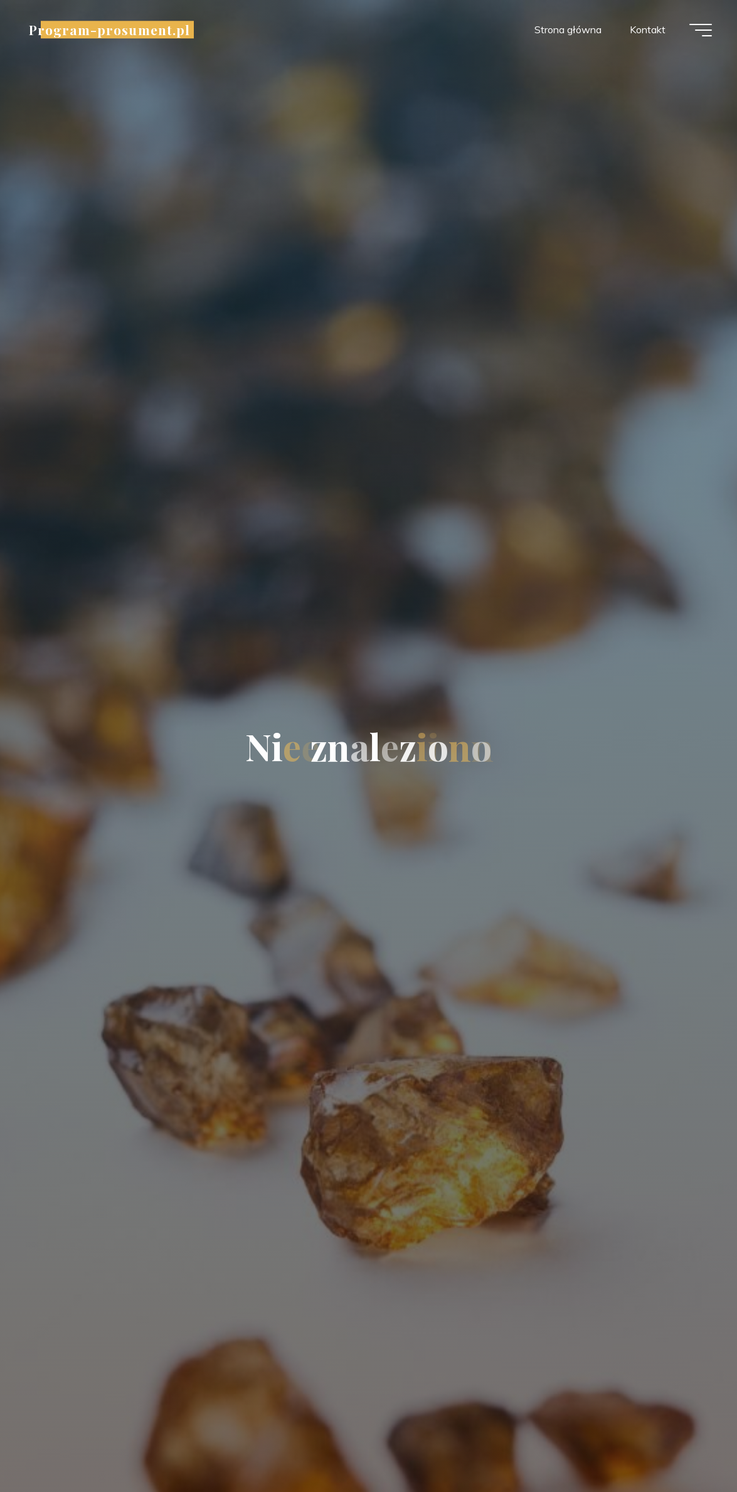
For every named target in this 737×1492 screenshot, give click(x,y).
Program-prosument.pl (109, 29)
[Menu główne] (700, 30)
